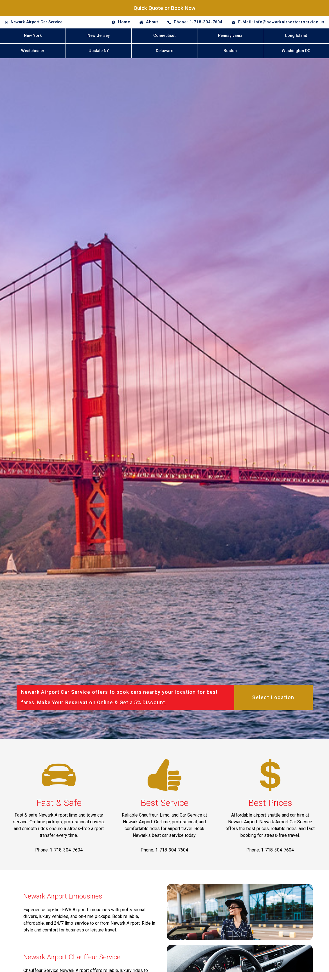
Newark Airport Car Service (36, 22)
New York (33, 35)
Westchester (32, 50)
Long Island (296, 35)
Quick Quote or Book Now (164, 8)
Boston (230, 50)
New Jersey (98, 35)
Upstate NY (99, 50)
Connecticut (164, 35)
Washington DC (296, 50)
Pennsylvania (230, 35)
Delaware (164, 50)
